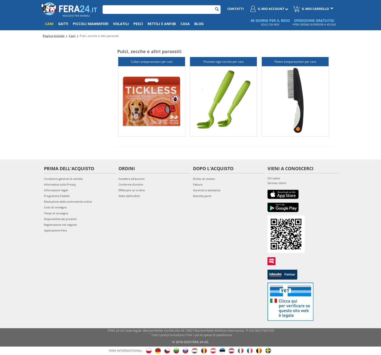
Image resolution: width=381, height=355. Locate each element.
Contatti (235, 8)
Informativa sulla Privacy (60, 184)
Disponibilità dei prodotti (60, 219)
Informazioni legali (56, 190)
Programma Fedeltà (57, 196)
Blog (199, 23)
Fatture (197, 184)
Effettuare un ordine (131, 190)
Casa (185, 23)
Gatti (63, 23)
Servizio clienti (276, 183)
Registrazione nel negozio (60, 224)
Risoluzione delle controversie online (68, 201)
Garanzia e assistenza (206, 190)
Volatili (121, 23)
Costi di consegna (55, 207)
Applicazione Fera (55, 230)
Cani (49, 23)
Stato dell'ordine (129, 196)
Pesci (138, 23)
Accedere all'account (131, 179)
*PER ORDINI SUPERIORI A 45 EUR (314, 24)
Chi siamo (273, 178)
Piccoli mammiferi (91, 23)
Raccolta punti (202, 196)
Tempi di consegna (56, 213)
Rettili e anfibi (162, 23)
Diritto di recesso (204, 179)
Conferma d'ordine (130, 184)
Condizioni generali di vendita (63, 179)
